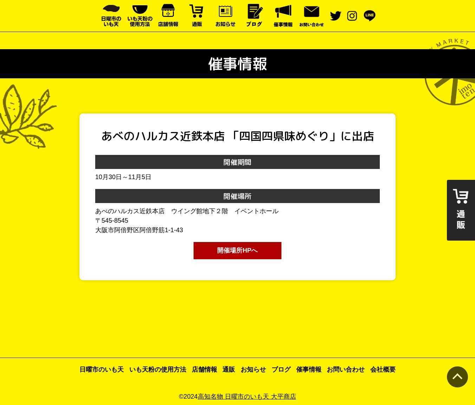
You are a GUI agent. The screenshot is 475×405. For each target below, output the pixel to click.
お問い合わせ (346, 369)
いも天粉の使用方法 (157, 369)
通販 (228, 369)
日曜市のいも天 (101, 369)
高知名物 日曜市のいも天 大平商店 (247, 396)
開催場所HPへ (237, 250)
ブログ (281, 369)
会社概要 (383, 369)
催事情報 (308, 369)
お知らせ (253, 369)
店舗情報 (204, 369)
